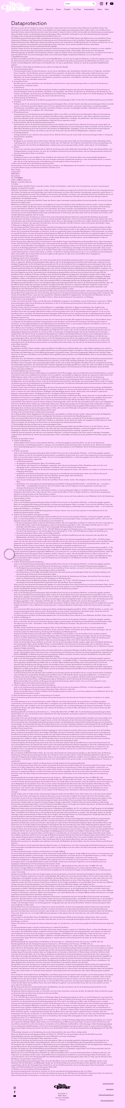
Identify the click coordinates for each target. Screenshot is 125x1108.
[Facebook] (107, 4)
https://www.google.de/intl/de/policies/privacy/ (90, 845)
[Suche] (76, 3)
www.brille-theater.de (25, 182)
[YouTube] (112, 4)
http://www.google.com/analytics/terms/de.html (27, 847)
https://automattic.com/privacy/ (67, 991)
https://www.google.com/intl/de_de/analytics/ (98, 847)
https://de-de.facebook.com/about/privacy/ (64, 753)
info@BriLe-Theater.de (23, 180)
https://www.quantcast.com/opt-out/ (60, 979)
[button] (50, 9)
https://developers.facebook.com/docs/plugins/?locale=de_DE (85, 724)
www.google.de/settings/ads (74, 919)
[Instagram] (101, 4)
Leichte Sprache (108, 1084)
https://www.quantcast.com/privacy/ (40, 993)
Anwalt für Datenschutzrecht (65, 1075)
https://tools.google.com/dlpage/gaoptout (50, 831)
